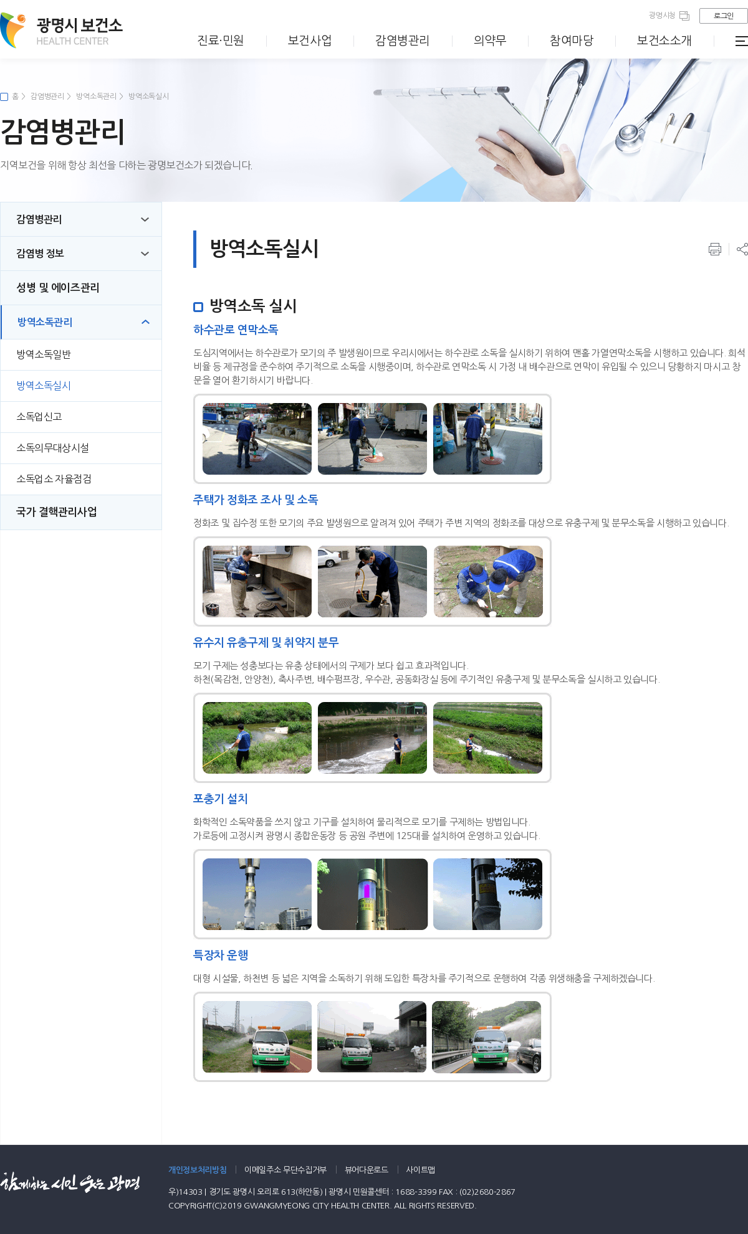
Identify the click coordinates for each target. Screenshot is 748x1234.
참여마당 (571, 41)
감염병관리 (402, 41)
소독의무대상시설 (52, 448)
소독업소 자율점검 (53, 479)
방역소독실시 (148, 96)
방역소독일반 (43, 354)
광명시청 (662, 15)
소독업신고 (39, 417)
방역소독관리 (96, 96)
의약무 (490, 41)
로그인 (724, 16)
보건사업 (310, 41)
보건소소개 (664, 41)
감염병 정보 (40, 254)
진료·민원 (220, 41)
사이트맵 (420, 1170)
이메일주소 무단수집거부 (285, 1170)
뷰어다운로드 (366, 1170)
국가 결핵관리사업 (56, 512)
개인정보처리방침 (197, 1170)
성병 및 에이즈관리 (58, 288)
